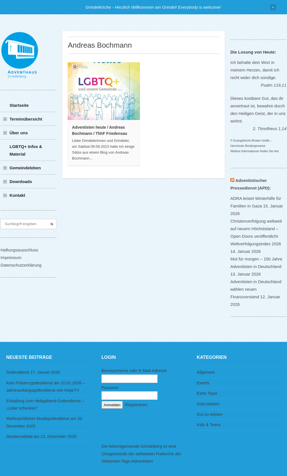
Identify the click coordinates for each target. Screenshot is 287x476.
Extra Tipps (207, 393)
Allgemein (206, 372)
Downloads (21, 181)
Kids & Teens (209, 424)
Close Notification (273, 7)
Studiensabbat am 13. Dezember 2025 (41, 436)
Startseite (19, 105)
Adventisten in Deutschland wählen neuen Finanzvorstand (255, 289)
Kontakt (17, 195)
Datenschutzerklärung (21, 265)
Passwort (109, 387)
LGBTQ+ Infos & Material (26, 150)
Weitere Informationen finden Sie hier (254, 151)
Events (203, 383)
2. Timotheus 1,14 (269, 128)
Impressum (11, 257)
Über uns (19, 132)
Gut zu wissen (210, 414)
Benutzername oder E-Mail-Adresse (134, 370)
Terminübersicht (26, 119)
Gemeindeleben (25, 167)
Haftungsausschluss (19, 250)
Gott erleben (208, 404)
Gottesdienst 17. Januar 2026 (33, 372)
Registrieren (136, 405)
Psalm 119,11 (273, 85)
